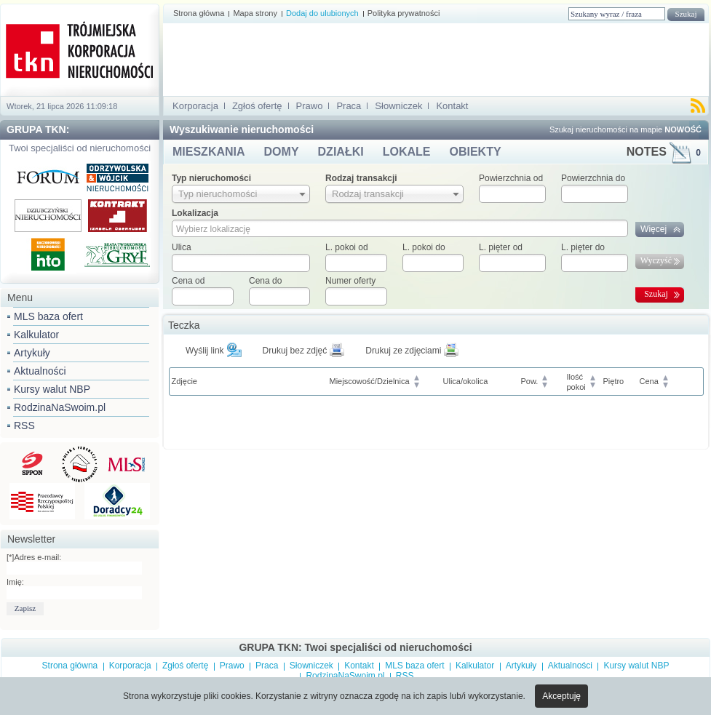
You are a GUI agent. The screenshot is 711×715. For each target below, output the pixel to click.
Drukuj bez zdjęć (295, 350)
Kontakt (452, 105)
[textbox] (241, 263)
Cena (649, 381)
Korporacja (195, 105)
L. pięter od (501, 247)
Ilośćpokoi (576, 381)
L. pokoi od (346, 247)
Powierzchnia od (511, 178)
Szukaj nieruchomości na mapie (625, 129)
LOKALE (407, 151)
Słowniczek (398, 105)
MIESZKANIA (208, 151)
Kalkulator (36, 334)
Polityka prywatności (404, 13)
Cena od (188, 281)
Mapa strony (255, 13)
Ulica (181, 247)
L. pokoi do (423, 247)
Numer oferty (350, 281)
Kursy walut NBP (52, 389)
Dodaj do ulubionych (322, 13)
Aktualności (40, 371)
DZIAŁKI (341, 151)
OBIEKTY (475, 151)
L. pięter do (583, 247)
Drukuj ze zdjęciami (403, 350)
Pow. (530, 381)
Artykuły (32, 353)
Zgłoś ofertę (257, 105)
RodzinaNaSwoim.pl (60, 407)
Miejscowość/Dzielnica (370, 381)
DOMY (281, 151)
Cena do (265, 281)
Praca (348, 105)
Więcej (653, 229)
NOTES (664, 151)
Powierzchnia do (593, 178)
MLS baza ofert (48, 316)
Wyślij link (205, 350)
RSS (24, 425)
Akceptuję (561, 696)
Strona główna (198, 13)
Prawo (309, 105)
